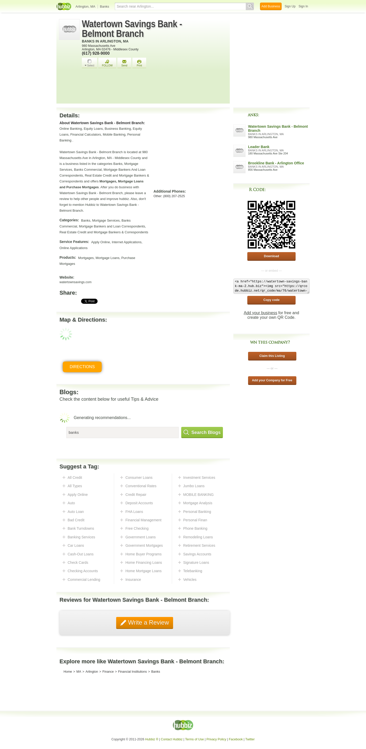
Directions (82, 367)
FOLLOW (107, 63)
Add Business (271, 6)
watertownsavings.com (75, 282)
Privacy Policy (216, 739)
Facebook (236, 739)
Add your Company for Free (272, 380)
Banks (104, 6)
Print (139, 63)
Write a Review (147, 622)
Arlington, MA (85, 6)
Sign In (303, 6)
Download (271, 256)
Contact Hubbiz (171, 739)
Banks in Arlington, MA (105, 41)
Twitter (250, 739)
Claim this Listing (272, 356)
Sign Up (290, 6)
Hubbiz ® (151, 739)
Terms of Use (194, 739)
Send (124, 63)
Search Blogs (202, 432)
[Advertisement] (154, 87)
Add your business (260, 313)
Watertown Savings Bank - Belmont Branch (132, 29)
